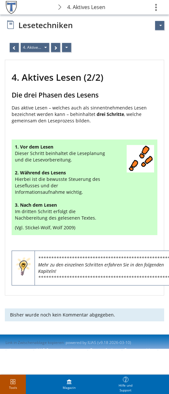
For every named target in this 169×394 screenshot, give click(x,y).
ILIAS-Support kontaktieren (60, 350)
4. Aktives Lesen (86, 7)
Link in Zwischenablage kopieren (34, 342)
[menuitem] (69, 384)
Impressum (20, 350)
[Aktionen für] (159, 25)
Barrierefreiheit (104, 350)
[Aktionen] (66, 47)
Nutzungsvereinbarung (26, 355)
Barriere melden (139, 350)
